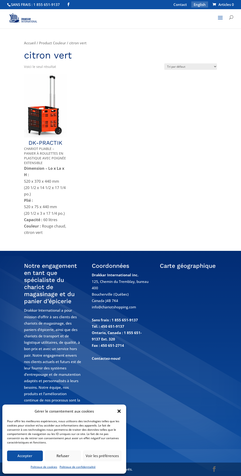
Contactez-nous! (106, 358)
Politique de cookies (44, 467)
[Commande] (190, 66)
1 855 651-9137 (125, 320)
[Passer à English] (199, 6)
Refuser (62, 455)
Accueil (30, 43)
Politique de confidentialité (78, 467)
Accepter (24, 455)
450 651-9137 (112, 326)
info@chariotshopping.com (114, 307)
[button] (119, 411)
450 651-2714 (112, 345)
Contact (180, 5)
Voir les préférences (102, 455)
